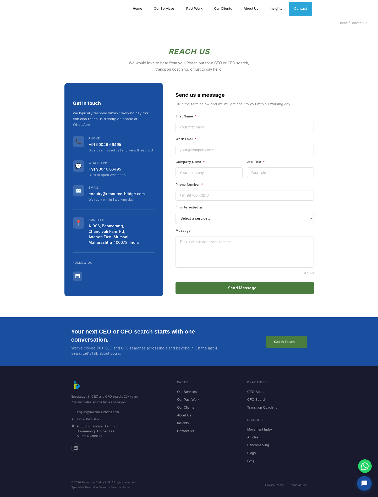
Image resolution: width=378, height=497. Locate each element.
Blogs (251, 453)
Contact (300, 8)
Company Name (190, 162)
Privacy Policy (274, 485)
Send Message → (244, 288)
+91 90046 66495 (105, 144)
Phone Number (189, 185)
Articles (253, 437)
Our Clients (223, 8)
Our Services (164, 8)
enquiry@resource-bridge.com (117, 193)
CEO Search (256, 392)
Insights (276, 8)
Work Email (186, 139)
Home (137, 8)
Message (183, 231)
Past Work (194, 8)
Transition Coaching (262, 407)
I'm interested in (189, 207)
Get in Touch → (286, 342)
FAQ (250, 461)
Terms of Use (298, 485)
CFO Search (256, 400)
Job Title (256, 162)
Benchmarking (258, 445)
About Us (251, 8)
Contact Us (185, 431)
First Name (186, 116)
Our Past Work (188, 400)
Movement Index (259, 429)
